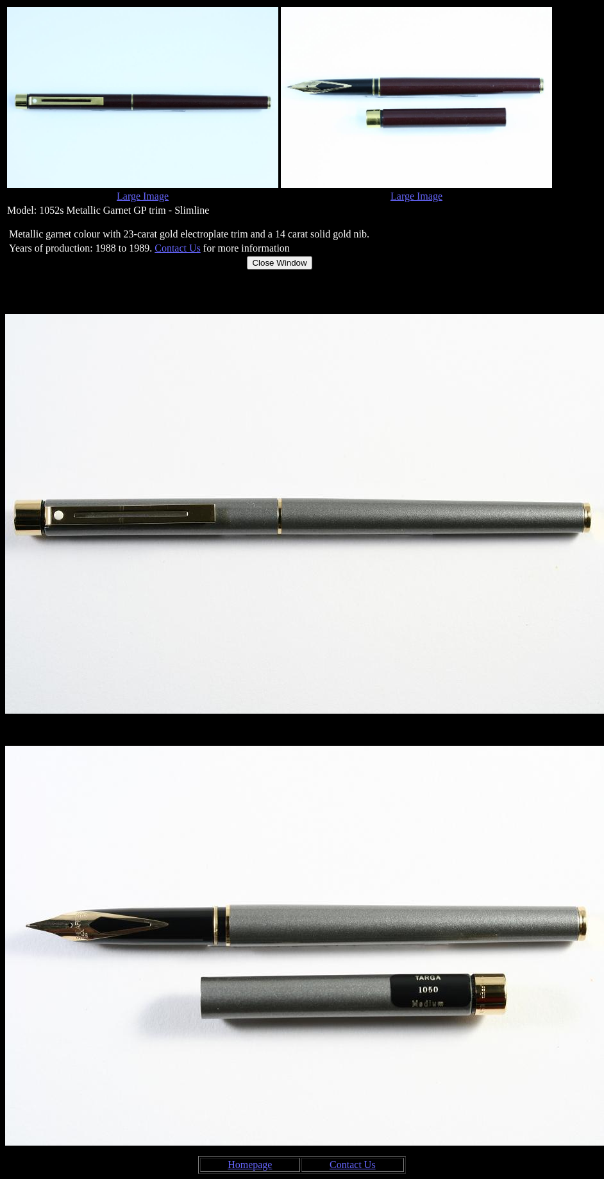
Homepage (250, 1164)
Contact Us (178, 248)
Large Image (143, 196)
